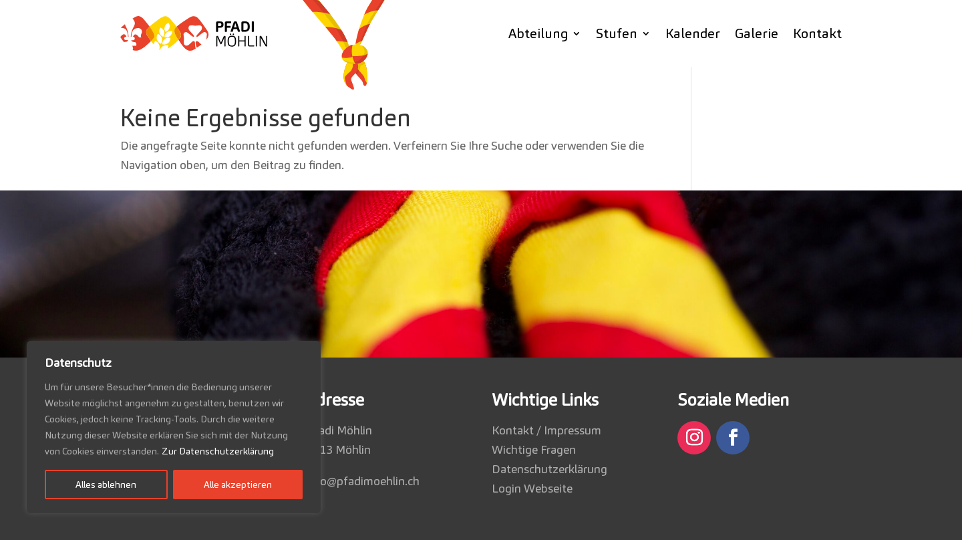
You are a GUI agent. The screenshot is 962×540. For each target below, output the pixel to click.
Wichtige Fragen (534, 449)
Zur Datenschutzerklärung (218, 451)
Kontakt (817, 33)
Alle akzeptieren (238, 485)
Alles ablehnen (105, 485)
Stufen (616, 33)
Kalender (692, 33)
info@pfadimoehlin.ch (363, 481)
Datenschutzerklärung (549, 469)
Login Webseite (532, 488)
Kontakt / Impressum (546, 430)
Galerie (756, 33)
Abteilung (538, 33)
